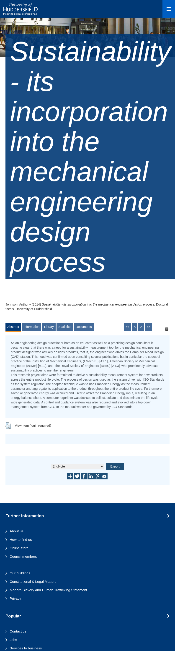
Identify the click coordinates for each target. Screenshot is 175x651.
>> (148, 327)
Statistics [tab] (64, 327)
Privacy (15, 598)
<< (127, 327)
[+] (166, 329)
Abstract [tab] (13, 327)
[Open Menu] (168, 9)
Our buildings (20, 573)
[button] (8, 425)
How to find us (21, 539)
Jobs (13, 640)
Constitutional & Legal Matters (33, 581)
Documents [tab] (84, 327)
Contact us (18, 631)
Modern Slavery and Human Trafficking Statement (48, 590)
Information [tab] (31, 327)
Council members (23, 556)
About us (16, 531)
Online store (19, 548)
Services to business (26, 648)
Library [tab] (49, 327)
